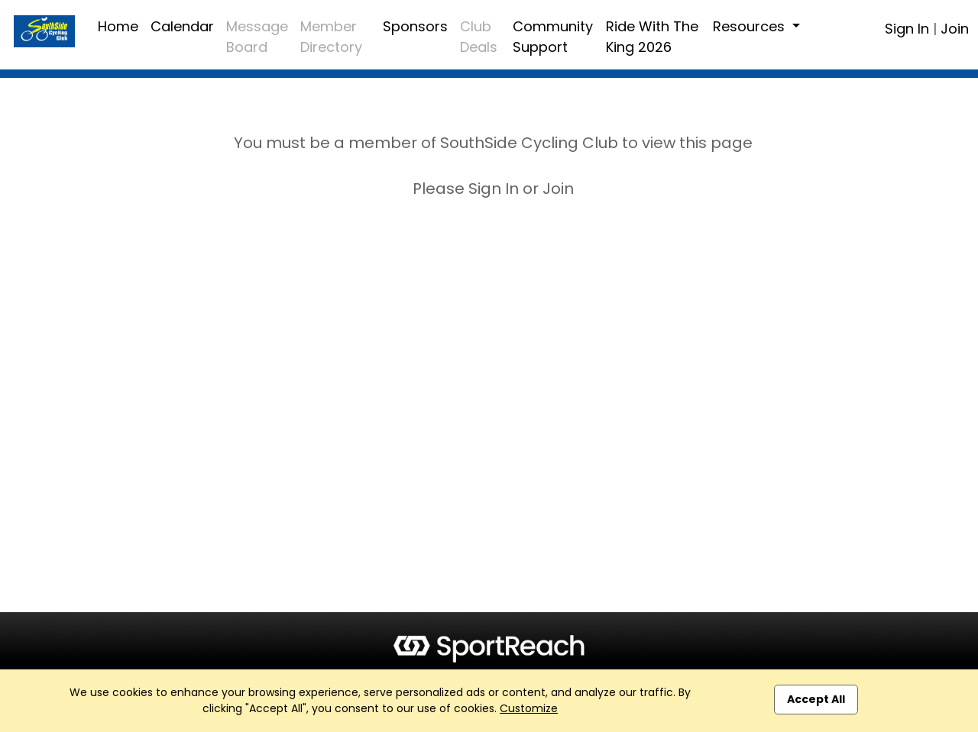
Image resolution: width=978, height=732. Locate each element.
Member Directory (331, 36)
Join (955, 28)
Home (118, 26)
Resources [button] (751, 26)
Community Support (553, 36)
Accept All (816, 699)
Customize (529, 708)
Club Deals (478, 36)
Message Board (257, 36)
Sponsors (415, 26)
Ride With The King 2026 (652, 36)
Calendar (182, 26)
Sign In (907, 28)
